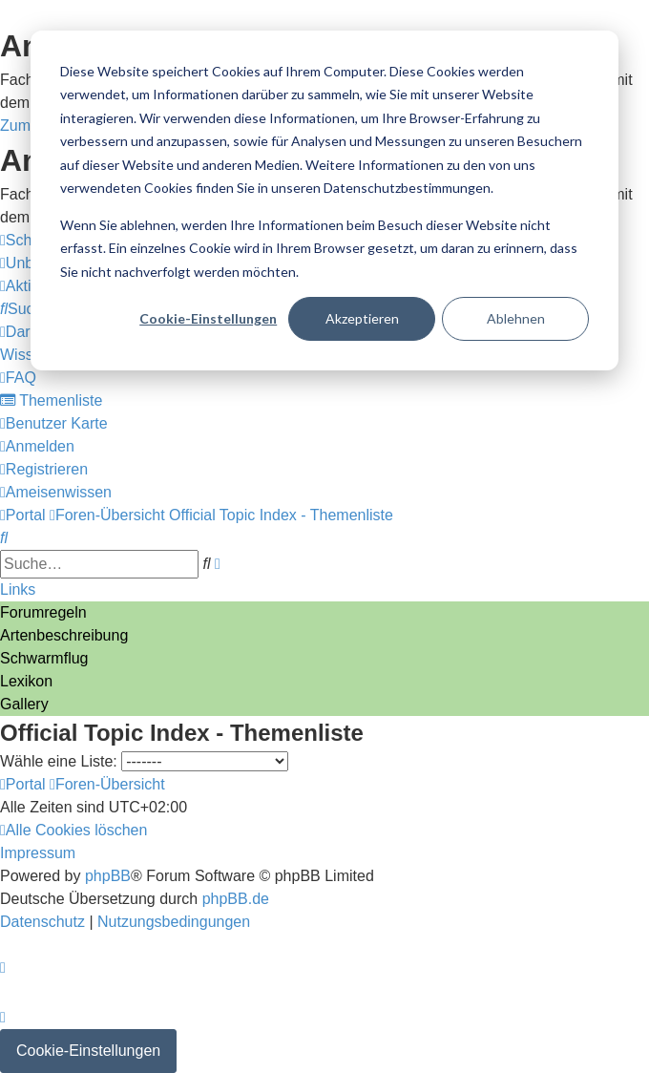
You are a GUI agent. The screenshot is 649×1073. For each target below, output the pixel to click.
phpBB (108, 876)
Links (17, 589)
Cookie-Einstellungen (208, 318)
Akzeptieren (362, 318)
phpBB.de (235, 899)
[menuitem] (25, 309)
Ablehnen (516, 318)
